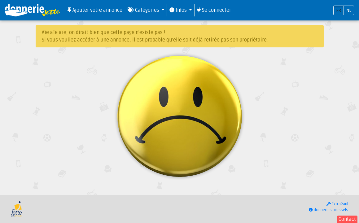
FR (338, 10)
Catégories (144, 10)
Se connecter (214, 10)
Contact (347, 219)
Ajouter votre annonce (95, 10)
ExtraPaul (337, 204)
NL (348, 10)
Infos (178, 10)
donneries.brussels (328, 210)
